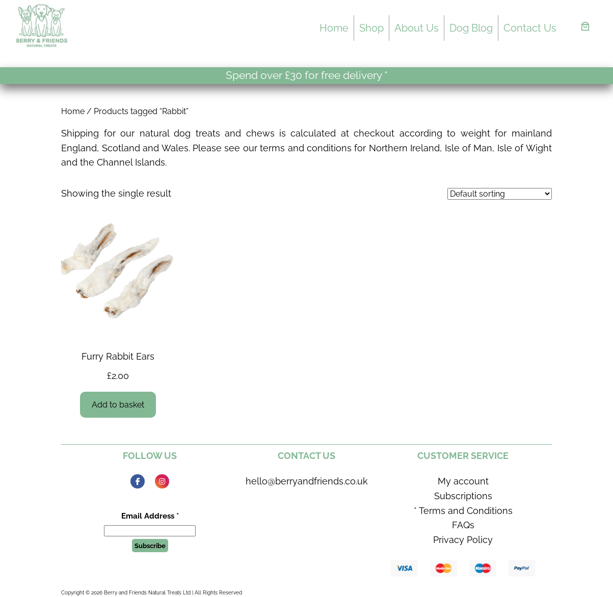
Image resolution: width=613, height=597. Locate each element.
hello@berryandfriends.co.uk (307, 481)
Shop (371, 28)
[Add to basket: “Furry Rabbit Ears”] (118, 405)
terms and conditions (306, 148)
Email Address (150, 516)
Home (334, 28)
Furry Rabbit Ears (118, 356)
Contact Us (529, 28)
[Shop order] (499, 194)
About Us (416, 28)
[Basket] (585, 26)
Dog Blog (471, 28)
